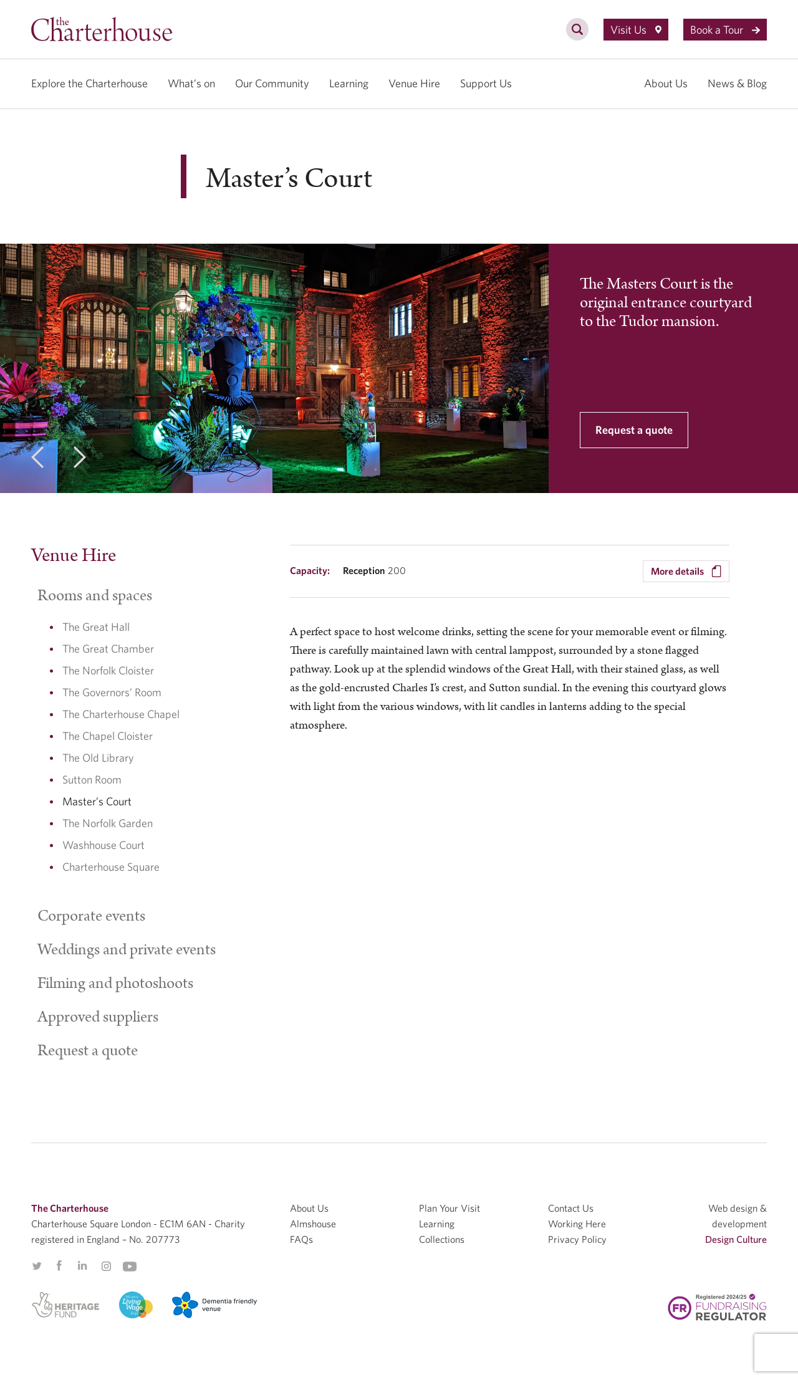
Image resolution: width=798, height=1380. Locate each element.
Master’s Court (97, 801)
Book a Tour (725, 29)
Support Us (486, 83)
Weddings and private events (126, 950)
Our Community (272, 83)
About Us (666, 83)
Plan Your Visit (449, 1208)
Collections (441, 1239)
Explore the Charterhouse (89, 83)
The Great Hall (96, 626)
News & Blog (737, 83)
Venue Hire (414, 83)
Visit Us (635, 29)
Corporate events (91, 916)
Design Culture (736, 1239)
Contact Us (571, 1208)
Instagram (106, 1266)
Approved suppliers (97, 1017)
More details (686, 571)
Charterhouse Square (111, 866)
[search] (577, 36)
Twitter (37, 1266)
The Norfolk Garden (107, 823)
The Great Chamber (108, 648)
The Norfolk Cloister (108, 670)
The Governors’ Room (111, 692)
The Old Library (98, 757)
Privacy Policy (577, 1239)
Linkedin (82, 1265)
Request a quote (634, 429)
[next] (80, 459)
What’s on (191, 83)
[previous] (37, 459)
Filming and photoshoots (115, 983)
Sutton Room (92, 779)
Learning (348, 83)
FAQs (301, 1239)
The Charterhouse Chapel (121, 714)
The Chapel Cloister (107, 735)
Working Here (577, 1223)
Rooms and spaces (94, 596)
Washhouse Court (103, 844)
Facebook (58, 1266)
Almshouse (313, 1223)
